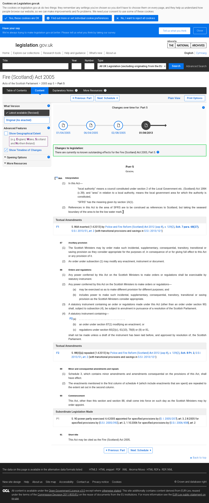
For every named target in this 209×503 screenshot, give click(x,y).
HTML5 (93, 469)
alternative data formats (61, 469)
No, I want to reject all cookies (138, 18)
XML (124, 469)
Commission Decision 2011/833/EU (58, 494)
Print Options (194, 98)
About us (37, 481)
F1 (57, 177)
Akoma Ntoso (137, 469)
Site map (51, 481)
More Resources (92, 90)
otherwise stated (111, 490)
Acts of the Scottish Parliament (20, 83)
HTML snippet (106, 469)
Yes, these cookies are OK (24, 18)
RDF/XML (167, 469)
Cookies (116, 481)
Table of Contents (17, 90)
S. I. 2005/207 (168, 418)
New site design (12, 481)
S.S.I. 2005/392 (109, 422)
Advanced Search (196, 66)
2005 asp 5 (47, 83)
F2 (71, 318)
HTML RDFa (153, 469)
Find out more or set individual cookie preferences (80, 18)
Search (176, 66)
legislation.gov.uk (27, 44)
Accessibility (66, 481)
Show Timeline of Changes (25, 150)
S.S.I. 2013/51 (80, 230)
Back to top (199, 457)
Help (26, 481)
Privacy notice (100, 481)
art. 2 (91, 230)
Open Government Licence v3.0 (67, 490)
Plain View (174, 98)
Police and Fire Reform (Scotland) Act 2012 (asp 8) (134, 226)
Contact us (83, 481)
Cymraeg (201, 53)
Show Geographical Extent (25, 133)
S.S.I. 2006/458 (179, 422)
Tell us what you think (174, 30)
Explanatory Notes (63, 90)
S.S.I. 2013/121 (153, 230)
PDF (118, 469)
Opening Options (15, 157)
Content (39, 90)
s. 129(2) (169, 226)
